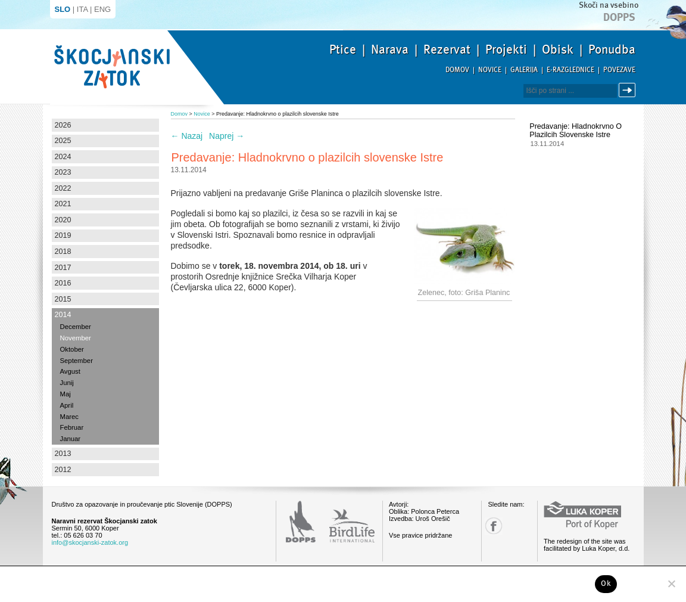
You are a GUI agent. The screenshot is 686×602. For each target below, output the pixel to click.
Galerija (524, 70)
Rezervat (446, 49)
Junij (67, 382)
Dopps (619, 17)
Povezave (619, 70)
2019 (63, 235)
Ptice (342, 49)
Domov (457, 70)
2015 (63, 299)
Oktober (72, 349)
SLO (63, 9)
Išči (629, 90)
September (76, 360)
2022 (63, 188)
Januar (70, 438)
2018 (63, 251)
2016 (63, 283)
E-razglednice (570, 70)
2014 (63, 315)
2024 (63, 157)
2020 (63, 220)
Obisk (557, 49)
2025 (63, 140)
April (67, 405)
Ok (606, 583)
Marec (69, 416)
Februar (72, 427)
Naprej (226, 136)
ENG (102, 9)
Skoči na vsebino (608, 5)
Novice (489, 70)
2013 (63, 453)
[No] (671, 583)
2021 (63, 204)
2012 (63, 470)
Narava (390, 49)
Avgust (70, 371)
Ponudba (611, 49)
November (75, 338)
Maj (65, 394)
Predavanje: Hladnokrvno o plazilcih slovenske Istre (575, 130)
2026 (63, 125)
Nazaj (187, 136)
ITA (82, 9)
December (75, 326)
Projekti (506, 49)
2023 (63, 172)
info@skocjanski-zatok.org (90, 542)
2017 (63, 267)
